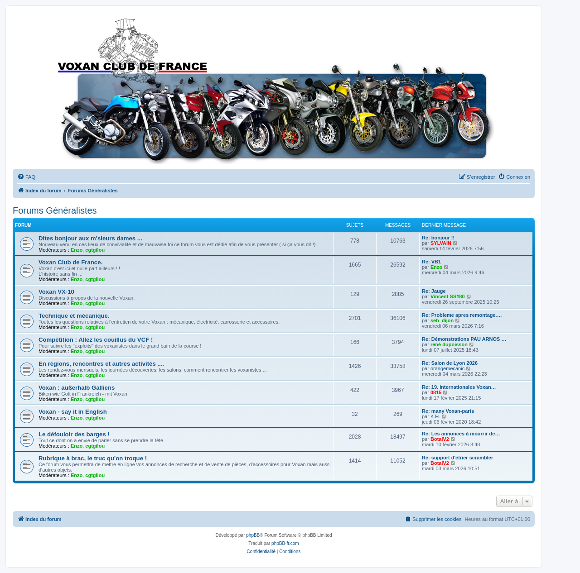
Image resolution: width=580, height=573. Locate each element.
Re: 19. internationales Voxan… (459, 387)
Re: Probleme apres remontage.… (462, 315)
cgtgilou (95, 250)
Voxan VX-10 (56, 291)
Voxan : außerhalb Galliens (77, 387)
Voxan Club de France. (70, 262)
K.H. (435, 416)
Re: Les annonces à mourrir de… (461, 433)
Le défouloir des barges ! (74, 434)
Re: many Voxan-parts (448, 411)
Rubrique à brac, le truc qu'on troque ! (93, 458)
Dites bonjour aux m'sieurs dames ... (90, 238)
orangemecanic (447, 368)
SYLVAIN (440, 243)
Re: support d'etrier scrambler (457, 457)
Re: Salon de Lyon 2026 (450, 363)
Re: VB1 (431, 261)
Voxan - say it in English (73, 411)
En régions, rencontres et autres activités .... (101, 363)
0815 (435, 392)
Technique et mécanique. (74, 315)
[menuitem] (26, 177)
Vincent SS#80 (447, 296)
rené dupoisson (449, 344)
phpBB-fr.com (285, 543)
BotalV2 (439, 439)
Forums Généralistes (55, 210)
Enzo (76, 250)
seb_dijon (442, 320)
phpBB (253, 535)
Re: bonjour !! (438, 237)
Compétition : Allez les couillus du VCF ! (96, 339)
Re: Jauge (434, 291)
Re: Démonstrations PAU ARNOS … (464, 339)
